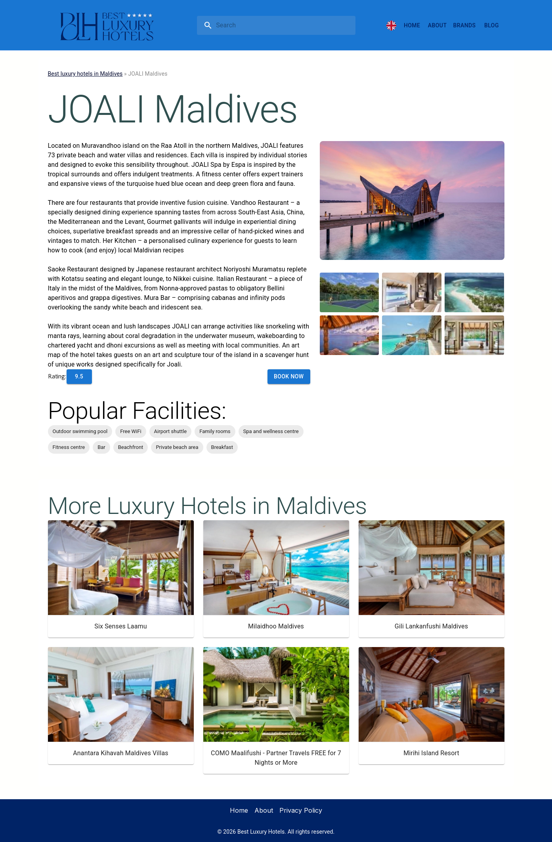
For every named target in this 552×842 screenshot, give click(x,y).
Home (412, 25)
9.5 (79, 376)
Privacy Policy (300, 810)
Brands (464, 25)
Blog (491, 25)
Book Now (289, 376)
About (437, 25)
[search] (284, 25)
